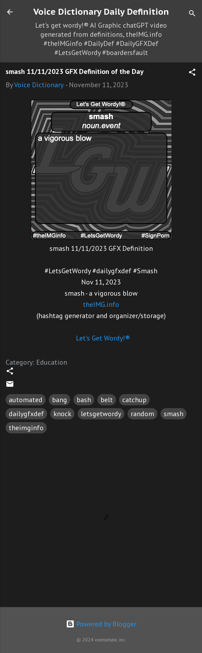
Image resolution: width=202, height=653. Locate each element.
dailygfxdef (26, 413)
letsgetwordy (101, 413)
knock (62, 413)
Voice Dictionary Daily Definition (101, 11)
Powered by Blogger (101, 623)
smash (173, 413)
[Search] (192, 14)
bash (84, 399)
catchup (134, 399)
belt (106, 399)
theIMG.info (101, 304)
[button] (192, 73)
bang (59, 399)
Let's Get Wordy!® (103, 338)
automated (26, 399)
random (142, 413)
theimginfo (26, 427)
